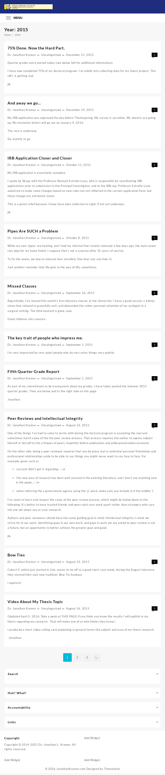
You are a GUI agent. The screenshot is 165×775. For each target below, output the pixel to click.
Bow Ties (16, 556)
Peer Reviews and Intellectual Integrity (45, 419)
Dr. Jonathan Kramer (22, 55)
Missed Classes (22, 286)
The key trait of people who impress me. (45, 338)
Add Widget (92, 739)
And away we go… (24, 103)
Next (97, 659)
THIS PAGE (69, 618)
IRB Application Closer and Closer (40, 158)
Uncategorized (51, 55)
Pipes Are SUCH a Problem (33, 231)
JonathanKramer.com (71, 770)
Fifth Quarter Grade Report (34, 372)
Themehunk (112, 770)
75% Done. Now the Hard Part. (36, 48)
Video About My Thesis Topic (35, 603)
